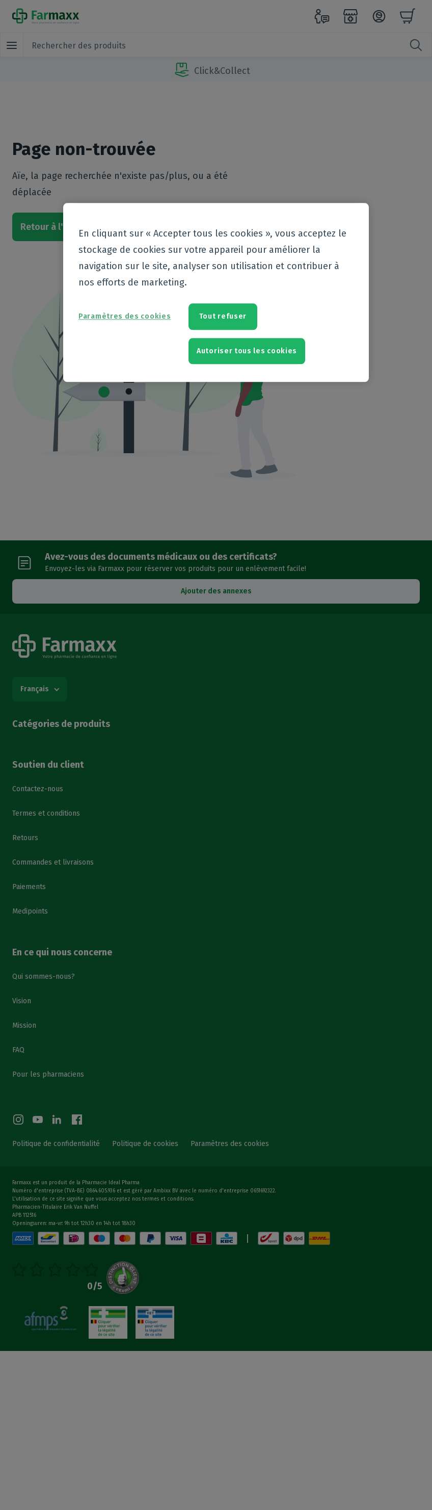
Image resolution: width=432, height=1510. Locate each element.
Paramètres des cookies (124, 317)
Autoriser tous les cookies (247, 351)
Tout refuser (223, 317)
